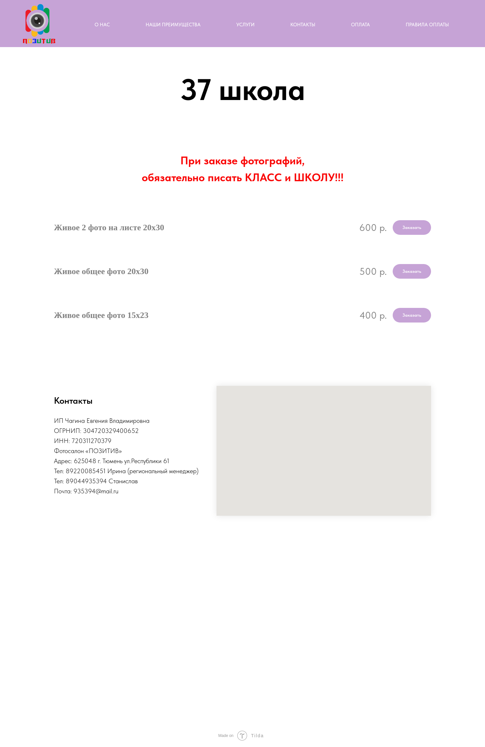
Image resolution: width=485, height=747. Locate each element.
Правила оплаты (427, 25)
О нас (102, 25)
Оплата (360, 25)
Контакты (302, 25)
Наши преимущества (173, 25)
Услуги (245, 25)
